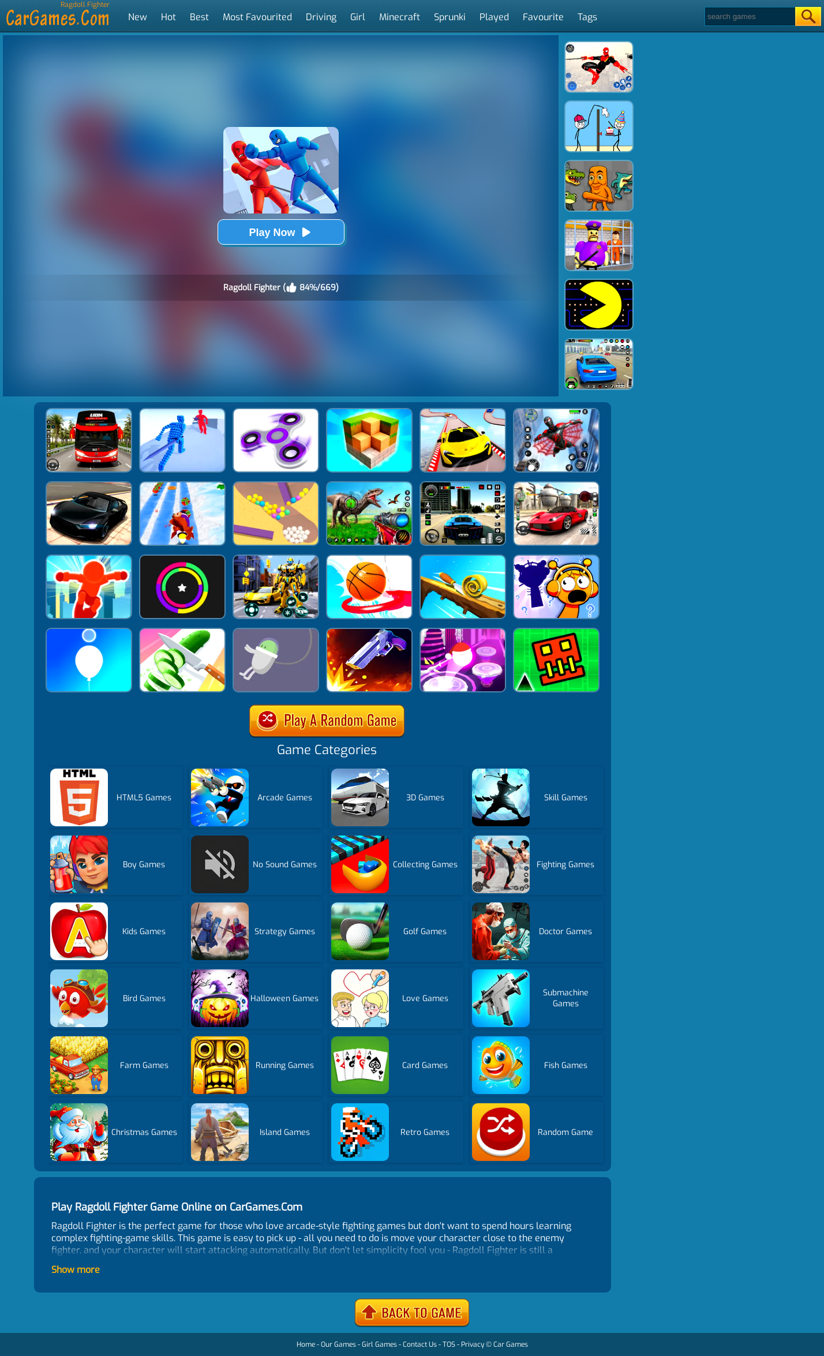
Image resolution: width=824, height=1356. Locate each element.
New (137, 17)
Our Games (338, 1344)
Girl (357, 17)
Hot (168, 17)
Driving (321, 17)
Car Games (510, 1344)
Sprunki (450, 17)
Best (199, 17)
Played (494, 17)
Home (306, 1344)
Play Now (280, 232)
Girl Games (379, 1344)
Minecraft (399, 17)
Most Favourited (257, 17)
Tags (587, 17)
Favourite (543, 17)
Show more (75, 1270)
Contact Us (420, 1344)
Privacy (472, 1344)
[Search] (749, 16)
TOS (449, 1344)
